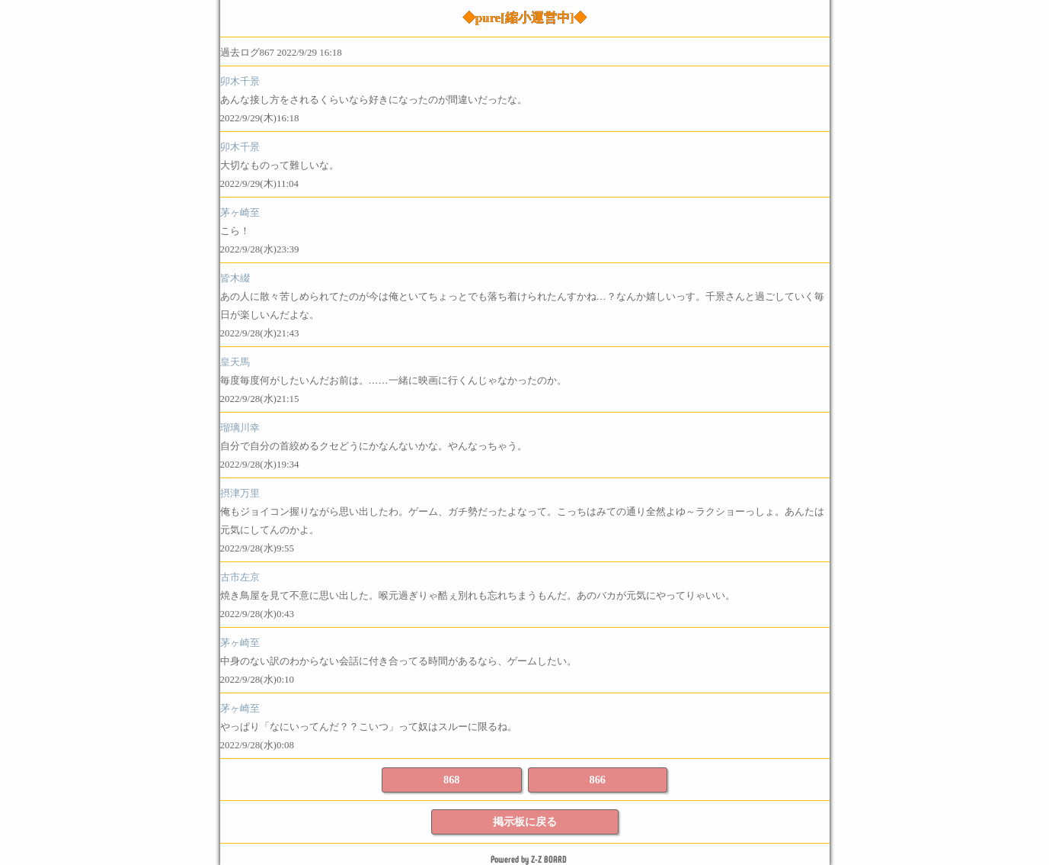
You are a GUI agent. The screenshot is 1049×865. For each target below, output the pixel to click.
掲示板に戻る (525, 821)
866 (598, 779)
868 (451, 779)
